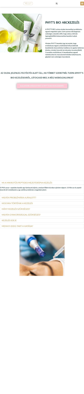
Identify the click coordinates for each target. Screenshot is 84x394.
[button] (56, 3)
